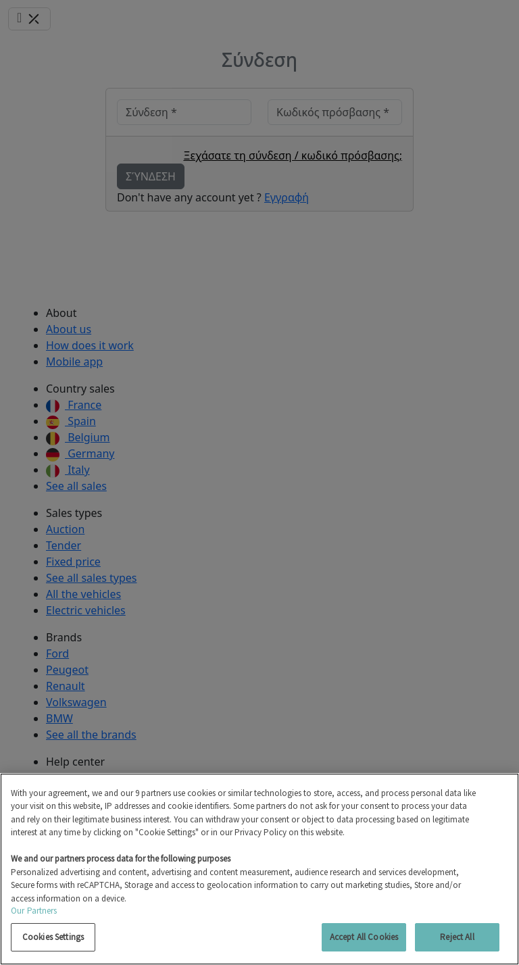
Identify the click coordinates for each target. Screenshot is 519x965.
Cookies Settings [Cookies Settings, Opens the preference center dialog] (53, 937)
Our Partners (34, 910)
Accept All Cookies (364, 937)
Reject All (457, 937)
